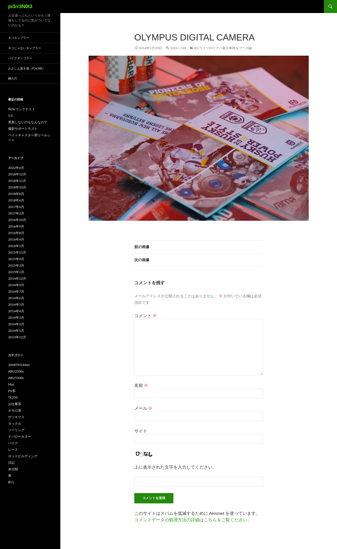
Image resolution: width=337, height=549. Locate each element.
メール (143, 408)
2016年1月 (16, 246)
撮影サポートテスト (23, 129)
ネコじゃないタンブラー (24, 48)
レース (13, 449)
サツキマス (16, 417)
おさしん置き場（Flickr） (26, 68)
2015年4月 (16, 259)
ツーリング (16, 430)
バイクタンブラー (20, 58)
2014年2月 (16, 324)
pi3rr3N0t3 (20, 6)
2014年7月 (16, 291)
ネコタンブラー (18, 37)
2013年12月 (17, 337)
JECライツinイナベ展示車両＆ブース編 (223, 48)
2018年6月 (16, 200)
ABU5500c (16, 378)
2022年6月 (16, 168)
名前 (141, 385)
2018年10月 (17, 187)
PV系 (11, 391)
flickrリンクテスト (21, 109)
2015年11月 (17, 252)
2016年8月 (16, 233)
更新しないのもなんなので (27, 122)
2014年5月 (16, 304)
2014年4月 (16, 311)
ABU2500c (16, 371)
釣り (11, 482)
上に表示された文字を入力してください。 (175, 466)
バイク (13, 443)
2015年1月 (16, 272)
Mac (11, 384)
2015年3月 (16, 265)
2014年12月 (17, 278)
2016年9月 (16, 226)
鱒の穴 (12, 78)
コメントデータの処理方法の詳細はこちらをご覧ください (190, 519)
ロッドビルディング (23, 456)
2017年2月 (16, 213)
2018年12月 (17, 174)
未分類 (13, 469)
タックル (14, 423)
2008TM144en (19, 365)
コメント (145, 315)
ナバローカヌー (19, 436)
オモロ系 (14, 410)
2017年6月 (16, 207)
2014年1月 (16, 331)
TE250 (13, 397)
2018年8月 (16, 194)
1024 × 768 (178, 48)
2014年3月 (16, 317)
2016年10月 (17, 220)
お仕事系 (14, 404)
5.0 (10, 115)
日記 (11, 462)
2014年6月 (16, 298)
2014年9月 (16, 285)
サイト (140, 430)
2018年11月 (17, 181)
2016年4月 (16, 239)
